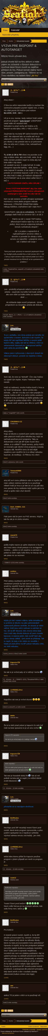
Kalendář (15, 30)
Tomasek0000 (15, 471)
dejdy (5, 413)
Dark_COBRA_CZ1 (17, 507)
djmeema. (12, 462)
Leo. (12, 325)
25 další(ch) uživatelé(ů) (32, 269)
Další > (10, 84)
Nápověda (43, 1026)
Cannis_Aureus (8, 653)
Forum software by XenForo (10, 1031)
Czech (3, 1026)
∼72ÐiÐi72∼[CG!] (9, 562)
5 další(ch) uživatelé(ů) (34, 315)
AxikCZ (13, 878)
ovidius (13, 571)
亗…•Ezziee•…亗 (8, 679)
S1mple (5, 315)
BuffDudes (14, 818)
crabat (5, 269)
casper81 (21, 269)
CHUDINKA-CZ (16, 422)
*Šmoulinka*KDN (32, 679)
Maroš (11, 315)
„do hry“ (35, 75)
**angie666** (12, 413)
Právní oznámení (33, 1026)
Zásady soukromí (42, 1029)
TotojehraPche (12, 269)
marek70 (13, 535)
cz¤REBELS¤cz (16, 690)
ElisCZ (5, 462)
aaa (11, 986)
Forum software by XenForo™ (28, 1031)
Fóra (5, 30)
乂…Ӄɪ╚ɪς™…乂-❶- (18, 90)
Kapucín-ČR (15, 662)
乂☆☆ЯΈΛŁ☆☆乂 (20, 315)
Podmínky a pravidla (29, 1029)
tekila (12, 716)
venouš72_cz (13, 707)
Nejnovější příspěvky (10, 35)
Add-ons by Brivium (8, 1033)
